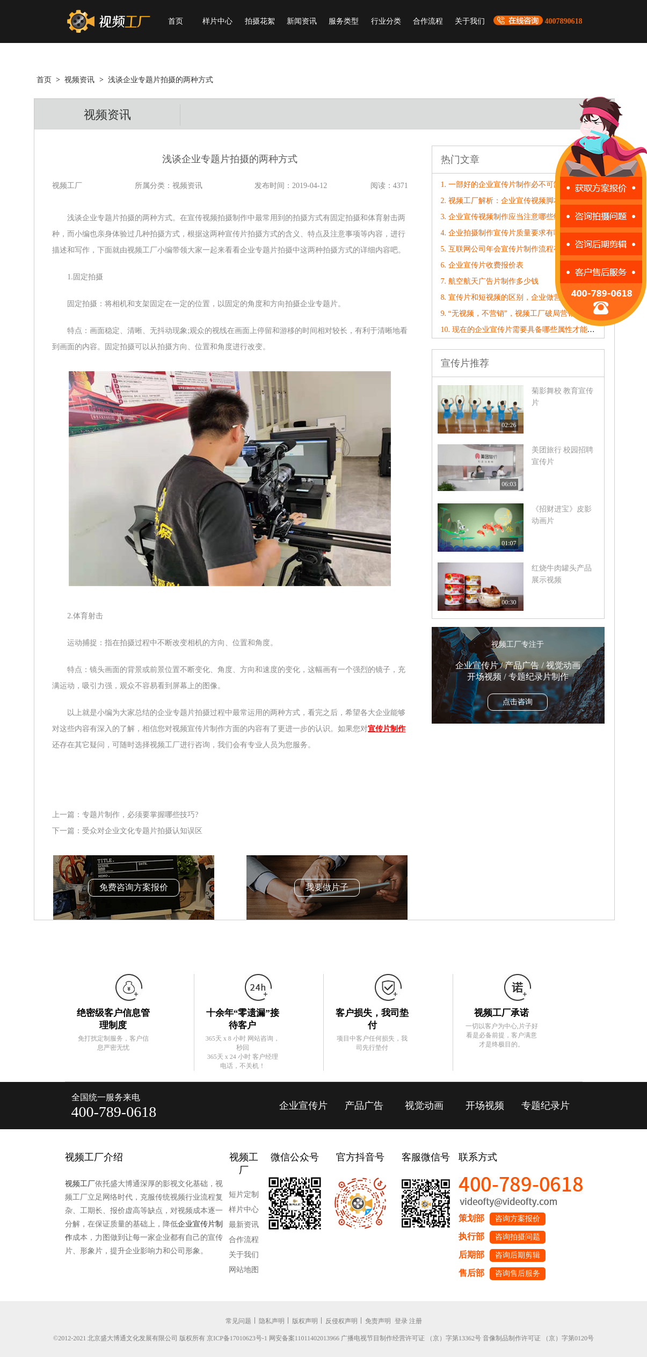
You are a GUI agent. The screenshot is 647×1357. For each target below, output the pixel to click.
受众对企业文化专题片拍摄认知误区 (142, 831)
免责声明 (378, 1321)
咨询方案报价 (517, 1219)
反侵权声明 (341, 1321)
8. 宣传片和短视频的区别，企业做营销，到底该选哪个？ (535, 297)
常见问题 (238, 1321)
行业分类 (386, 21)
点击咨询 (518, 702)
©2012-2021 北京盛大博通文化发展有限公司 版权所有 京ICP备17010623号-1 (160, 1338)
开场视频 (485, 1105)
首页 (175, 21)
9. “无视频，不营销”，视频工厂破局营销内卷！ (519, 313)
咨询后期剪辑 (517, 1255)
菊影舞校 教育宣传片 (563, 397)
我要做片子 (327, 887)
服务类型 (344, 21)
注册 (415, 1321)
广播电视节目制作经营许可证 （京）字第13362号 (411, 1338)
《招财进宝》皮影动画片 (562, 515)
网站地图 (244, 1270)
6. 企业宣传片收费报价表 (482, 265)
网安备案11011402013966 (304, 1338)
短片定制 (244, 1194)
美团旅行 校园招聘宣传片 (563, 456)
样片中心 (217, 21)
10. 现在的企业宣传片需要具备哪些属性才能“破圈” (525, 330)
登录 (401, 1321)
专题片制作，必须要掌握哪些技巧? (140, 815)
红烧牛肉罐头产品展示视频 (562, 574)
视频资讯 (79, 80)
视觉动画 (424, 1105)
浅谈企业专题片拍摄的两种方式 (160, 80)
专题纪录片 (545, 1105)
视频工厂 (80, 1184)
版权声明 (305, 1321)
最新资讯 (244, 1225)
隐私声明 (272, 1321)
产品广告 (364, 1105)
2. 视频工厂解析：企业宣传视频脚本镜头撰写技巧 (523, 201)
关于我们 (470, 21)
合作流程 (428, 21)
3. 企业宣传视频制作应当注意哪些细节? (506, 217)
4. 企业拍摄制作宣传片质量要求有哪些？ (508, 233)
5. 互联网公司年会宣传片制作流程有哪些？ (512, 249)
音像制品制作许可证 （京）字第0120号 (538, 1338)
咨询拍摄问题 (517, 1237)
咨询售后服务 (517, 1273)
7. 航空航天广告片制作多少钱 (490, 281)
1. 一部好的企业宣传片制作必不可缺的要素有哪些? (525, 185)
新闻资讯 (302, 21)
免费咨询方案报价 (133, 887)
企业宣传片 (303, 1105)
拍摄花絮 (260, 21)
